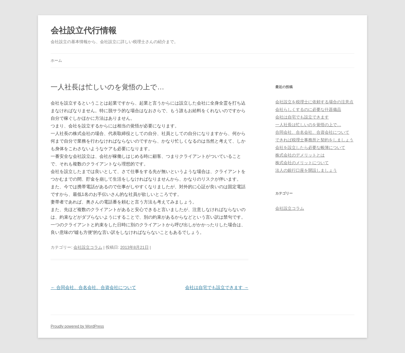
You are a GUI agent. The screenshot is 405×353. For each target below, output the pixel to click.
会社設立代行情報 (83, 30)
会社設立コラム (87, 247)
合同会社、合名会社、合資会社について (93, 287)
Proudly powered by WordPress (77, 326)
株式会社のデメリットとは (300, 155)
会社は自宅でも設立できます (216, 287)
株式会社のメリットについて (302, 162)
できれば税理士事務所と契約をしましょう (314, 140)
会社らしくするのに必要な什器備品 (308, 109)
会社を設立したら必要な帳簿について (310, 147)
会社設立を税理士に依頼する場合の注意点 (314, 101)
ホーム (56, 60)
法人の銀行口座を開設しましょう (306, 170)
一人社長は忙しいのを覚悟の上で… (308, 124)
